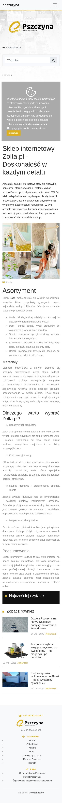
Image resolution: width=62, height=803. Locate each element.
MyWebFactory (36, 792)
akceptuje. (13, 133)
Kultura (32, 748)
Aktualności (51, 634)
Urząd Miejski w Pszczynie (32, 773)
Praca (32, 751)
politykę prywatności (34, 124)
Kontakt (32, 763)
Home (32, 740)
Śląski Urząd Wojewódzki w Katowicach (32, 780)
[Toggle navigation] (54, 5)
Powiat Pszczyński (32, 777)
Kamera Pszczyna (32, 759)
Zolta (13, 297)
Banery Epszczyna (32, 755)
